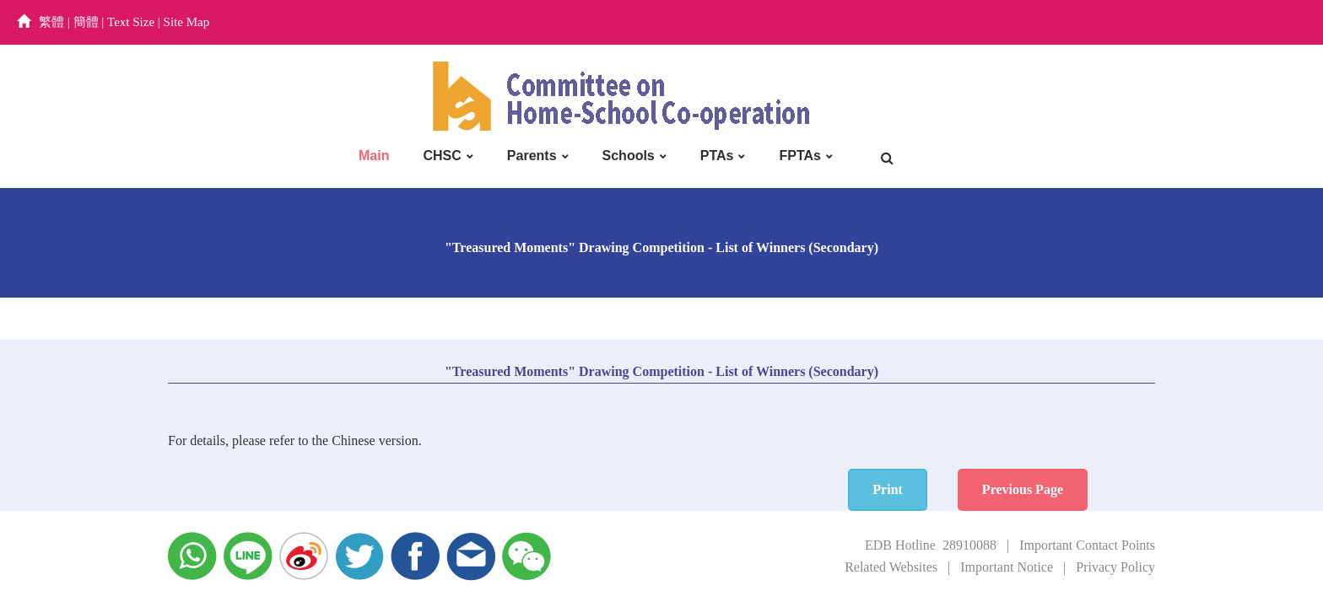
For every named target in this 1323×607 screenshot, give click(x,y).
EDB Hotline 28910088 (930, 545)
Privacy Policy (1115, 567)
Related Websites (891, 567)
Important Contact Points (1087, 545)
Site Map (187, 22)
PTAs (717, 155)
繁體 (51, 22)
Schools (628, 155)
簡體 (86, 22)
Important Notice (1006, 567)
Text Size (130, 22)
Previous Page (1090, 489)
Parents (532, 155)
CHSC (442, 155)
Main (374, 155)
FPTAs (799, 155)
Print (955, 489)
